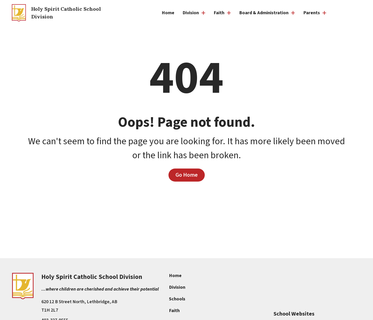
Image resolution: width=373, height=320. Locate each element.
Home (168, 13)
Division (177, 287)
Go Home (187, 175)
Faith (174, 310)
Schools (177, 299)
